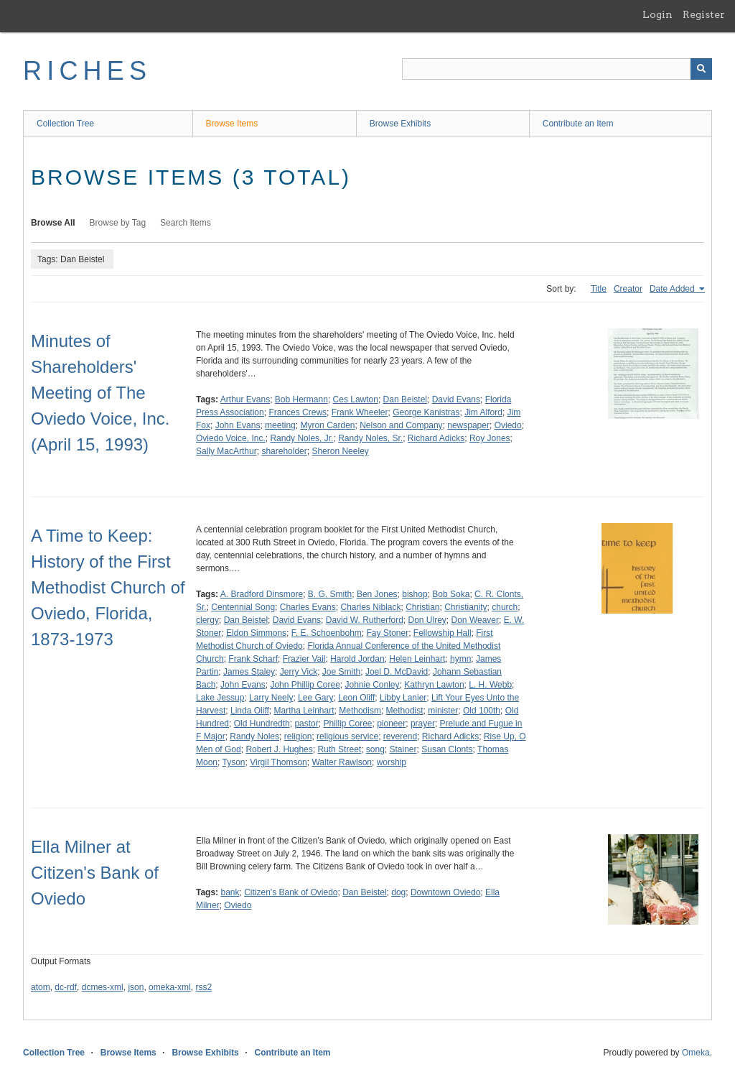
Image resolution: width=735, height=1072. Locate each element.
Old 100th (481, 711)
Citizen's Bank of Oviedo (290, 892)
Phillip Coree (347, 723)
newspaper (468, 425)
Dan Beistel (405, 399)
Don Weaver (475, 620)
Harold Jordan (357, 659)
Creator (628, 289)
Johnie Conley (372, 685)
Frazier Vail (304, 659)
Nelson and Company (401, 425)
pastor (306, 723)
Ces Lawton (355, 399)
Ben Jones (377, 594)
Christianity (465, 607)
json (136, 987)
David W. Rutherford (364, 620)
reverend (400, 736)
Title (599, 289)
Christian (422, 607)
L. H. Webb (490, 685)
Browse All (53, 223)
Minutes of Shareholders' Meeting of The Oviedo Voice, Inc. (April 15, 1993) (100, 392)
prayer (423, 723)
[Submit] (701, 69)
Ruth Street (339, 749)
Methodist (404, 711)
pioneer (391, 723)
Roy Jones (489, 438)
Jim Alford (483, 412)
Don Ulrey (427, 620)
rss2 (203, 987)
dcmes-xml (102, 987)
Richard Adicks (436, 438)
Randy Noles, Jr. (301, 438)
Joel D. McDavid (396, 672)
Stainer (403, 749)
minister (443, 711)
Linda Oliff (249, 711)
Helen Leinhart (417, 659)
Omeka (696, 1053)
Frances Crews (297, 412)
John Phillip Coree (305, 685)
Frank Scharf (253, 659)
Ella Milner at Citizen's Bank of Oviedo (95, 872)
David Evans (456, 399)
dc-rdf (66, 987)
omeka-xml (170, 987)
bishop (414, 594)
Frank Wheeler (360, 412)
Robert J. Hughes (278, 749)
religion (298, 736)
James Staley (249, 672)
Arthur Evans (245, 399)
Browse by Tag (118, 223)
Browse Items (232, 124)
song (375, 749)
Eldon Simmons (256, 633)
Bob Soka (450, 594)
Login (657, 14)
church (505, 607)
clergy (207, 620)
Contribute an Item (578, 124)
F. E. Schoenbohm (326, 633)
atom (40, 987)
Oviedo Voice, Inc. (231, 438)
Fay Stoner (387, 633)
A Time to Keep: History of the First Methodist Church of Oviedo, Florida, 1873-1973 (108, 587)
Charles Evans (308, 607)
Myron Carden (327, 425)
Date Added (673, 289)
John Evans (238, 425)
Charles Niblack (370, 607)
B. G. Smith (330, 594)
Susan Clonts (446, 749)
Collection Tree (65, 124)
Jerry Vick (298, 672)
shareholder (283, 451)
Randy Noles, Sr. (370, 438)
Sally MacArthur (226, 451)
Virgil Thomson (278, 762)
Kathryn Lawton (434, 685)
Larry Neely (271, 698)
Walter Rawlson (342, 762)
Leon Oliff (356, 698)
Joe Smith (341, 672)
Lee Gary (315, 698)
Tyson (233, 762)
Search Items (185, 223)
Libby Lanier (403, 698)
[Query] (557, 69)
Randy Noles (254, 736)
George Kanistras (426, 412)
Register (704, 14)
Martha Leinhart (304, 711)
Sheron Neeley (340, 451)
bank (229, 892)
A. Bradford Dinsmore (261, 594)
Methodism (360, 711)
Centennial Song (243, 607)
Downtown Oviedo (445, 892)
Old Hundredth (262, 723)
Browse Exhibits (400, 124)
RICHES (87, 71)
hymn (460, 659)
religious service (347, 736)
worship (391, 762)
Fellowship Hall (442, 633)
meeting (280, 425)
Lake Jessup (220, 698)
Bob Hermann (301, 399)
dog (398, 892)
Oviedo (508, 425)
